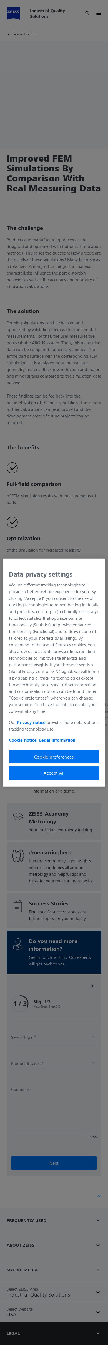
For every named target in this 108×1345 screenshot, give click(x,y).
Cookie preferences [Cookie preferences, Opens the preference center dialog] (54, 757)
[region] (54, 672)
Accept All (54, 773)
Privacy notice (31, 722)
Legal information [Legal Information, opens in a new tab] (57, 740)
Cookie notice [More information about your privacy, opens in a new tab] (23, 740)
